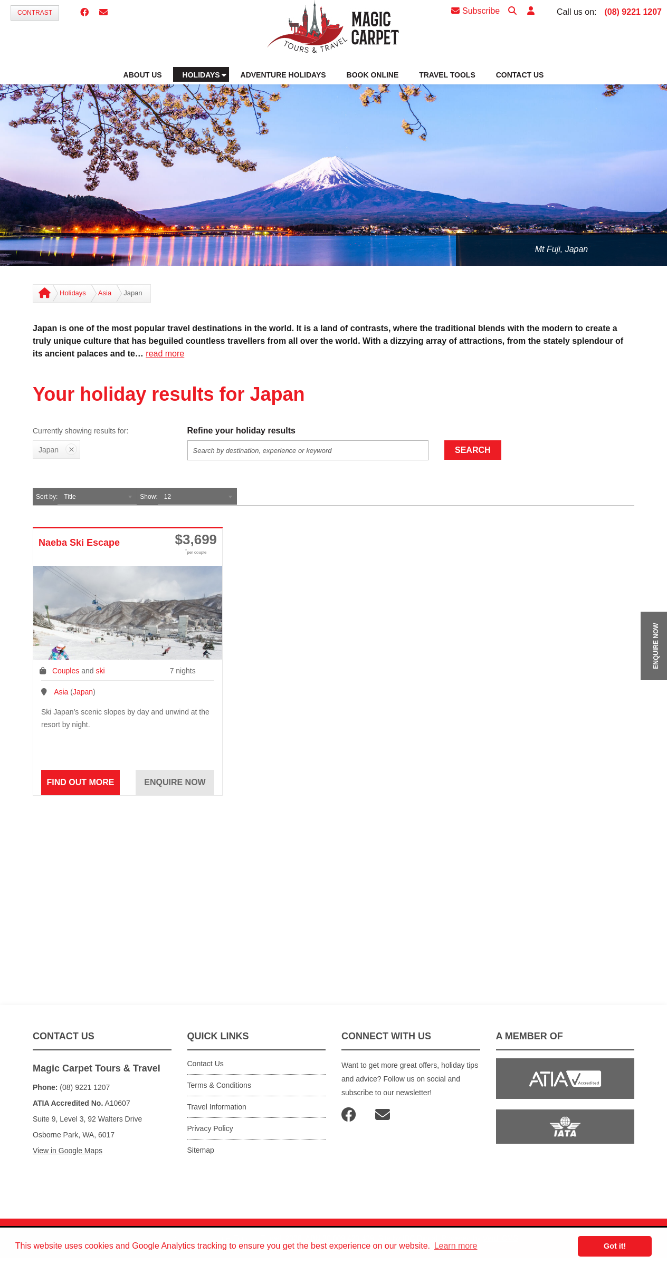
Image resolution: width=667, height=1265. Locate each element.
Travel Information (216, 1107)
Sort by (46, 496)
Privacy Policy (210, 1128)
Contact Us (205, 1063)
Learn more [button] (456, 1245)
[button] (531, 11)
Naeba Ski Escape (79, 542)
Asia (104, 293)
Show (148, 496)
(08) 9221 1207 (633, 11)
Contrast (34, 12)
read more (165, 353)
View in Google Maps (67, 1150)
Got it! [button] (615, 1246)
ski (100, 671)
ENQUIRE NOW (656, 646)
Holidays (73, 293)
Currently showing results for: (80, 431)
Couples (65, 671)
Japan (83, 692)
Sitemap (200, 1150)
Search (473, 450)
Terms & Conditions (219, 1085)
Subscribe (475, 10)
